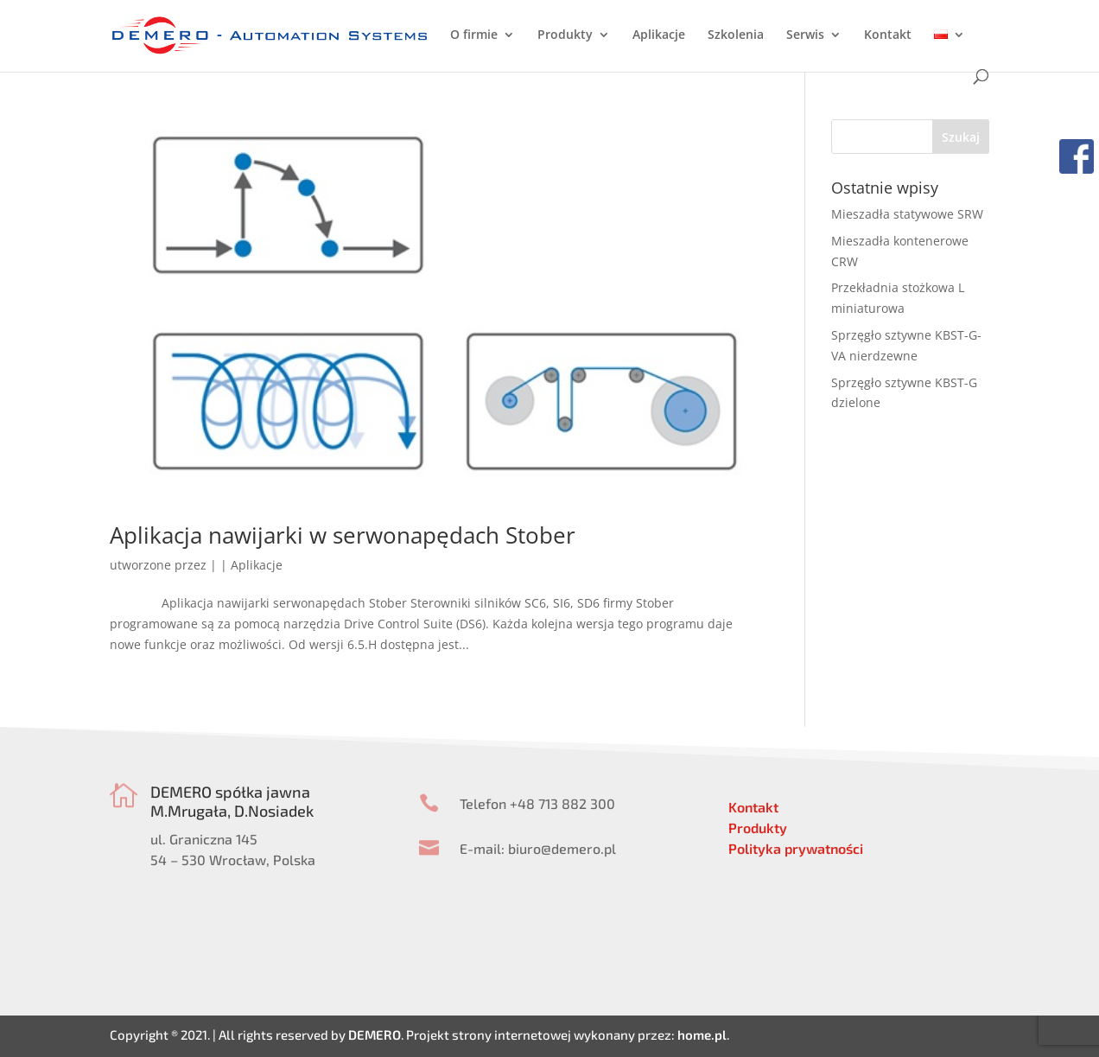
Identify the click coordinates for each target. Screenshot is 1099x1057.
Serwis (805, 35)
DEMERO (374, 1034)
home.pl (702, 1034)
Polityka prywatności (795, 848)
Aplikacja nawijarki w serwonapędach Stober (342, 535)
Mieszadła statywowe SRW (907, 214)
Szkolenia (736, 35)
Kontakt (888, 35)
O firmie (474, 35)
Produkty (565, 35)
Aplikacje (658, 35)
